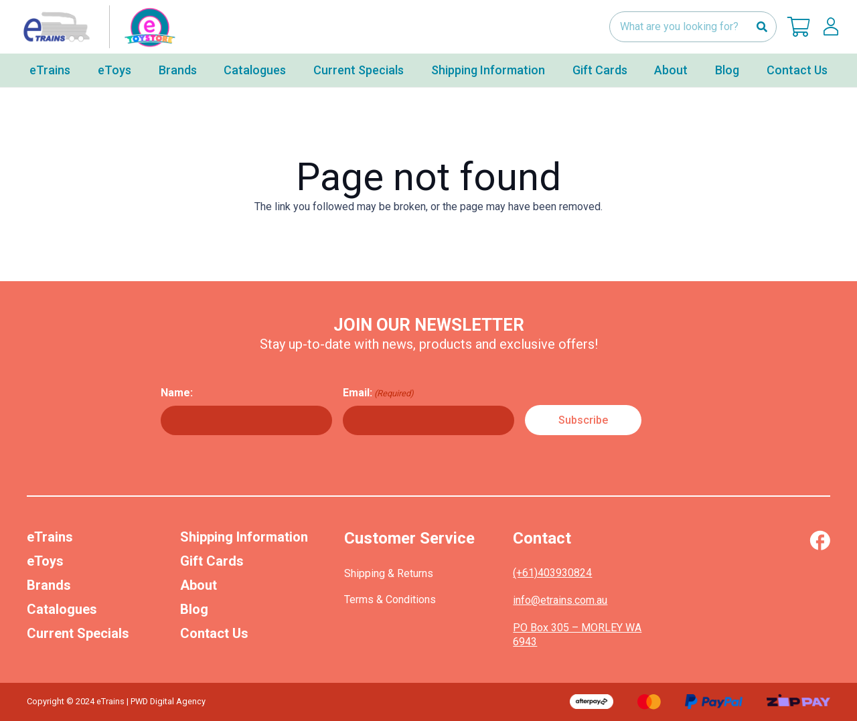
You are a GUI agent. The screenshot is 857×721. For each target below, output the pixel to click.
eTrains (50, 537)
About (198, 585)
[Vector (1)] (819, 540)
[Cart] (799, 27)
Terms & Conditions (390, 599)
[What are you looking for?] (693, 27)
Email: (378, 393)
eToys (45, 561)
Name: (177, 392)
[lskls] (831, 27)
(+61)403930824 (552, 572)
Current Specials (78, 633)
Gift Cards (212, 561)
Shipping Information (244, 537)
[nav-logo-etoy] (96, 26)
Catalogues (62, 609)
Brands (49, 585)
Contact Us (214, 633)
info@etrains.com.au (560, 600)
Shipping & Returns (388, 573)
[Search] (762, 27)
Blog (194, 609)
